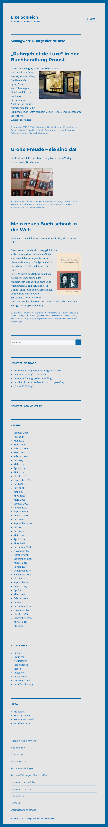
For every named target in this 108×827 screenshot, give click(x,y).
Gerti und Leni (30, 316)
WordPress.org (22, 723)
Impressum (17, 796)
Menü (91, 18)
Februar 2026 (21, 432)
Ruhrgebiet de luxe (20, 133)
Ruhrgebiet (70, 130)
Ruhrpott (57, 319)
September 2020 (23, 511)
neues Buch (28, 204)
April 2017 (19, 590)
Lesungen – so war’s (22, 789)
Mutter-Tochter (69, 316)
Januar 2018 (20, 566)
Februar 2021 (21, 503)
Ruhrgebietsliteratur (38, 133)
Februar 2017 (21, 598)
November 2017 (22, 574)
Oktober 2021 (21, 476)
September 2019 (23, 523)
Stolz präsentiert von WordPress (39, 818)
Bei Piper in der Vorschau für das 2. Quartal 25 (39, 382)
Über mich (17, 754)
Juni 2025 (19, 436)
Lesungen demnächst (23, 782)
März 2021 (19, 499)
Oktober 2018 (21, 554)
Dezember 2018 (22, 547)
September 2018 (23, 558)
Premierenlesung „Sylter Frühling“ (33, 378)
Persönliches (21, 664)
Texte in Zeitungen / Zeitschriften (29, 775)
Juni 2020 (19, 519)
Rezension (19, 672)
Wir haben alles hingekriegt (32, 207)
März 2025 (20, 444)
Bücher (33, 127)
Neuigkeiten (53, 127)
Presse (17, 668)
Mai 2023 (19, 464)
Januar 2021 (20, 507)
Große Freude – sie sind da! (43, 149)
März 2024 (20, 452)
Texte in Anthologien (22, 768)
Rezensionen (21, 676)
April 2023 (19, 468)
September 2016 (23, 618)
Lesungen (41, 127)
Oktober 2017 (21, 578)
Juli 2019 (18, 527)
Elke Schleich (24, 17)
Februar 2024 (21, 456)
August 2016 (20, 621)
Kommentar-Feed (24, 719)
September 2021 (23, 480)
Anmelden (19, 711)
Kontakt (15, 803)
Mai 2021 (19, 491)
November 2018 (22, 551)
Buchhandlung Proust (21, 130)
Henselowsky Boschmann (44, 130)
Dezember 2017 (22, 570)
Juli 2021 (18, 484)
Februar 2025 (21, 448)
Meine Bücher (19, 761)
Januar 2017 (20, 602)
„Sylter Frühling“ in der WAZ (30, 374)
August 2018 (20, 562)
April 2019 (19, 539)
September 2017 (23, 582)
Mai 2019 (19, 535)
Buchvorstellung (70, 313)
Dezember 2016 (22, 606)
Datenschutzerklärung (23, 809)
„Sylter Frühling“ (23, 386)
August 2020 (21, 515)
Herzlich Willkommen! (23, 740)
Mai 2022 (19, 472)
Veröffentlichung (67, 127)
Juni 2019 (19, 531)
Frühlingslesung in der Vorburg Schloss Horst (39, 370)
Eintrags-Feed (22, 715)
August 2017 (20, 586)
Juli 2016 (18, 625)
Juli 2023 (18, 460)
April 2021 (19, 495)
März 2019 (19, 543)
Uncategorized (22, 680)
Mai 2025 (19, 440)
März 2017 (19, 594)
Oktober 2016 (21, 614)
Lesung (60, 130)
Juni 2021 (19, 488)
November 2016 (22, 610)
